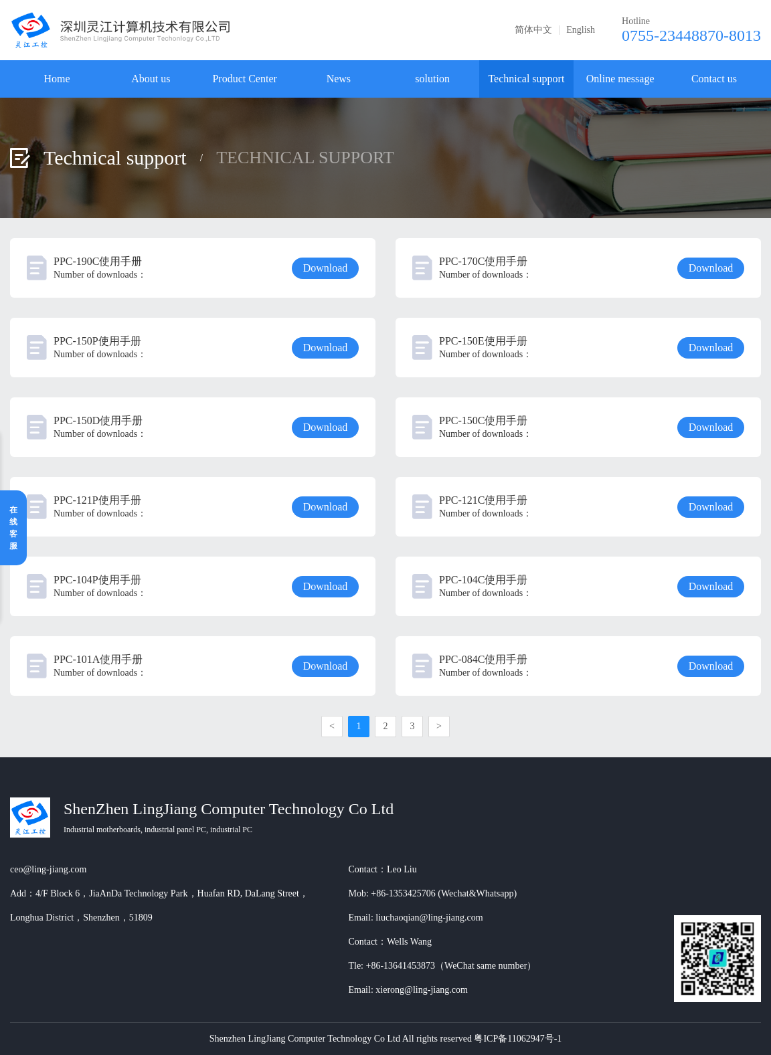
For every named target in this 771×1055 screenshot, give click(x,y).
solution (432, 78)
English (580, 30)
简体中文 (533, 30)
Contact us (714, 78)
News (339, 78)
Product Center (244, 78)
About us (150, 78)
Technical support (526, 78)
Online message (620, 78)
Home (57, 78)
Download (325, 268)
